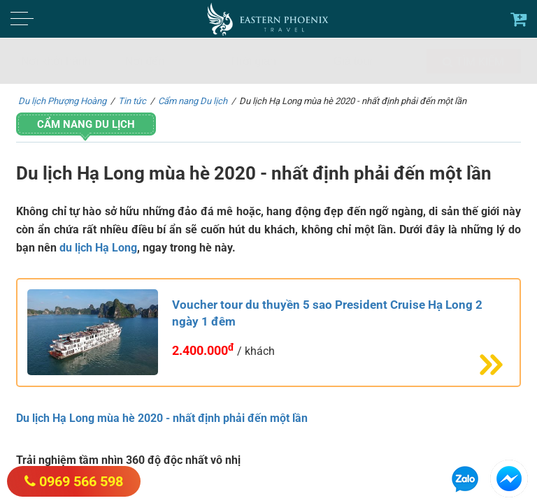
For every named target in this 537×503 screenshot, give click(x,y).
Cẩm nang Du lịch (86, 124)
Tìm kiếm (473, 61)
